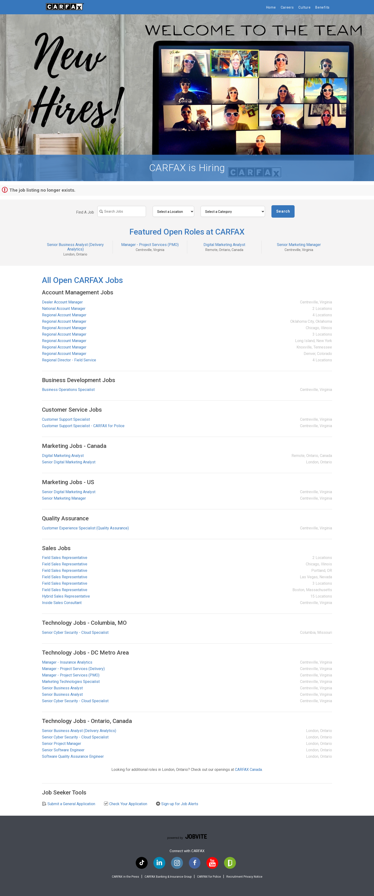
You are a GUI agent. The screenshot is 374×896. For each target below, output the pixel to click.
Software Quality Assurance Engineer (73, 756)
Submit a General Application (68, 803)
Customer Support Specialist (66, 419)
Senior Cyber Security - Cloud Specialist (75, 632)
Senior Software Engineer (63, 750)
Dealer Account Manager (62, 302)
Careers (287, 7)
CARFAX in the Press (125, 876)
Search (283, 211)
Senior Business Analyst (62, 688)
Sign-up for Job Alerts (177, 803)
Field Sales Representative (64, 557)
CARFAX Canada (248, 769)
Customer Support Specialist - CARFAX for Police (83, 426)
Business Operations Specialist (68, 389)
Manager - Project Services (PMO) (150, 244)
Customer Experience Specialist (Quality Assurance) (85, 528)
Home (271, 7)
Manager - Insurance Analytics (67, 662)
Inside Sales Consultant (62, 602)
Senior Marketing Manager (299, 244)
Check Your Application (125, 803)
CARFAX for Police (209, 876)
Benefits (322, 7)
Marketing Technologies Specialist (71, 681)
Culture (304, 7)
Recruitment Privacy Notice (244, 876)
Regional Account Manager (64, 315)
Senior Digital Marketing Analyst (68, 462)
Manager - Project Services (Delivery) (73, 668)
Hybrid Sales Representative (66, 596)
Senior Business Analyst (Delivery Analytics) (75, 246)
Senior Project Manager (61, 743)
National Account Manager (63, 308)
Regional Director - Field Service (69, 360)
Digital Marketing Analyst (224, 244)
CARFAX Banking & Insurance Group (168, 876)
